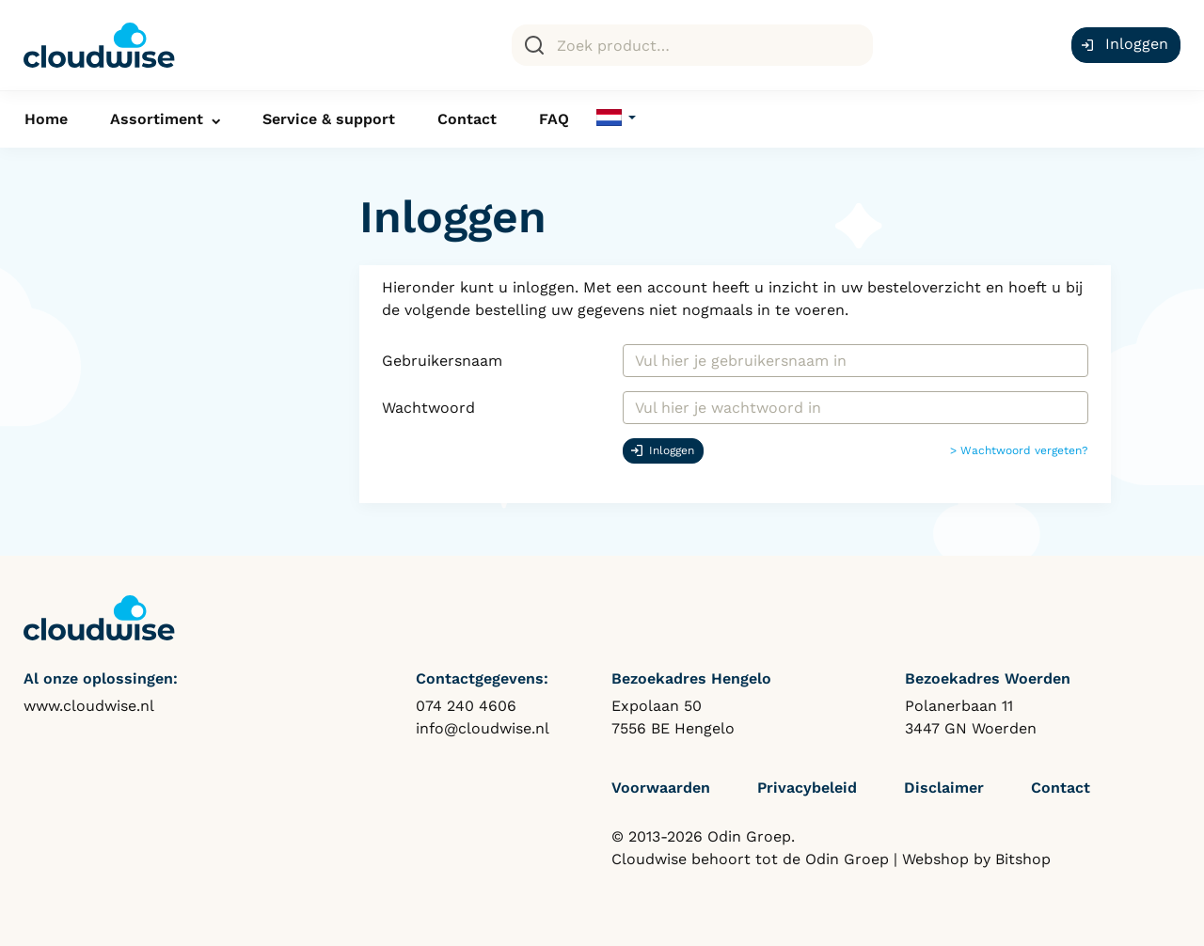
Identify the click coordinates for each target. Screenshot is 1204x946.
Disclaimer (944, 787)
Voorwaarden (660, 787)
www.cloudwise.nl (89, 706)
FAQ (554, 119)
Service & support (328, 119)
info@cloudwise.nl (482, 728)
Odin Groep (847, 859)
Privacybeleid (807, 787)
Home (46, 119)
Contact (467, 119)
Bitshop (1023, 859)
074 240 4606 (466, 706)
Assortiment (156, 119)
